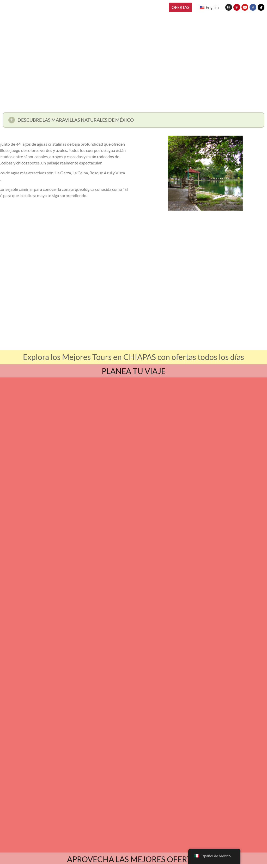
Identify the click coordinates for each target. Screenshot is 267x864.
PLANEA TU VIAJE (134, 371)
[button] (133, 121)
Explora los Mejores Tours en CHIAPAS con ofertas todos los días (133, 357)
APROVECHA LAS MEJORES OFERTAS (133, 859)
